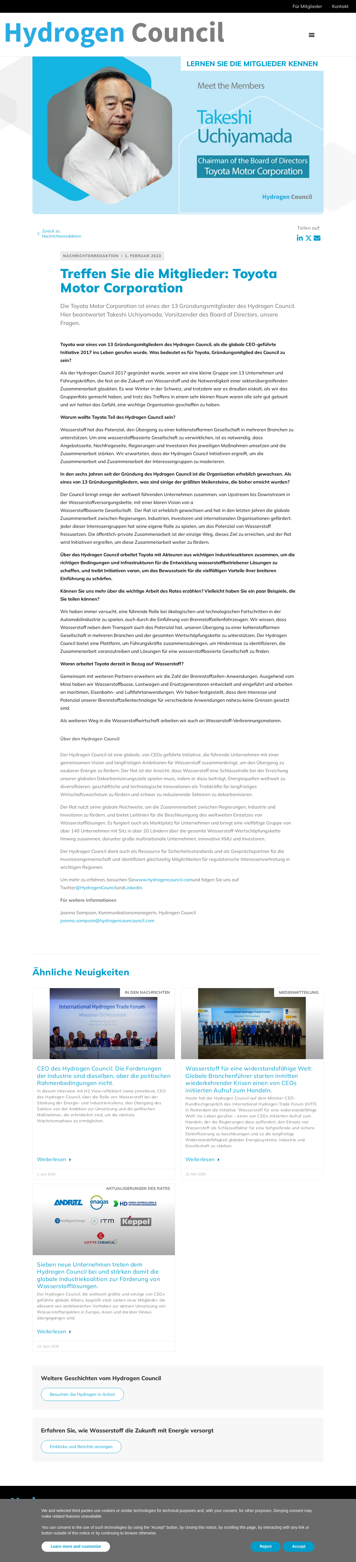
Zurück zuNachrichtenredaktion (61, 233)
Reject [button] (266, 1546)
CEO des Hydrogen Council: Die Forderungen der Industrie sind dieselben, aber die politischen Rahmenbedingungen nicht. (104, 1075)
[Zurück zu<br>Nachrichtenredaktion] (38, 233)
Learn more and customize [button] (76, 1546)
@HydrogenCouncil (96, 887)
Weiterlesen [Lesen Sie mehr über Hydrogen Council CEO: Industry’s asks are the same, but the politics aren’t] (52, 1159)
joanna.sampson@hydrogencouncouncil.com (107, 920)
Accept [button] (298, 1546)
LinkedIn (133, 887)
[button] (311, 34)
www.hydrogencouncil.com (163, 879)
